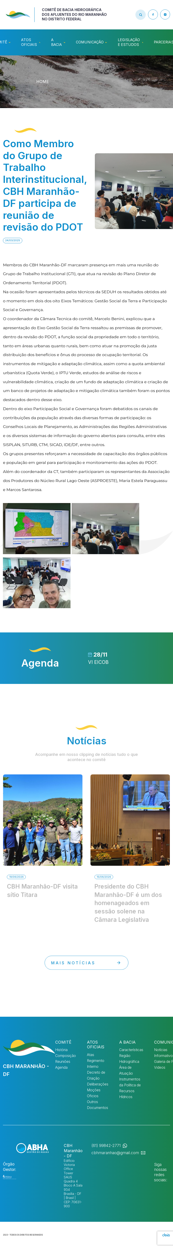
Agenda (61, 1067)
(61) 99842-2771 (106, 1145)
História (61, 1050)
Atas (90, 1055)
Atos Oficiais (29, 42)
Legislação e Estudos (129, 42)
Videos (159, 1067)
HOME (42, 81)
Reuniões (62, 1061)
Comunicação (90, 42)
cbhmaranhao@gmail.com (115, 1152)
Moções (93, 1090)
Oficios (92, 1096)
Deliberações (97, 1084)
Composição (65, 1056)
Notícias (160, 1050)
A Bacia (56, 42)
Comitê (63, 1042)
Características (131, 1050)
